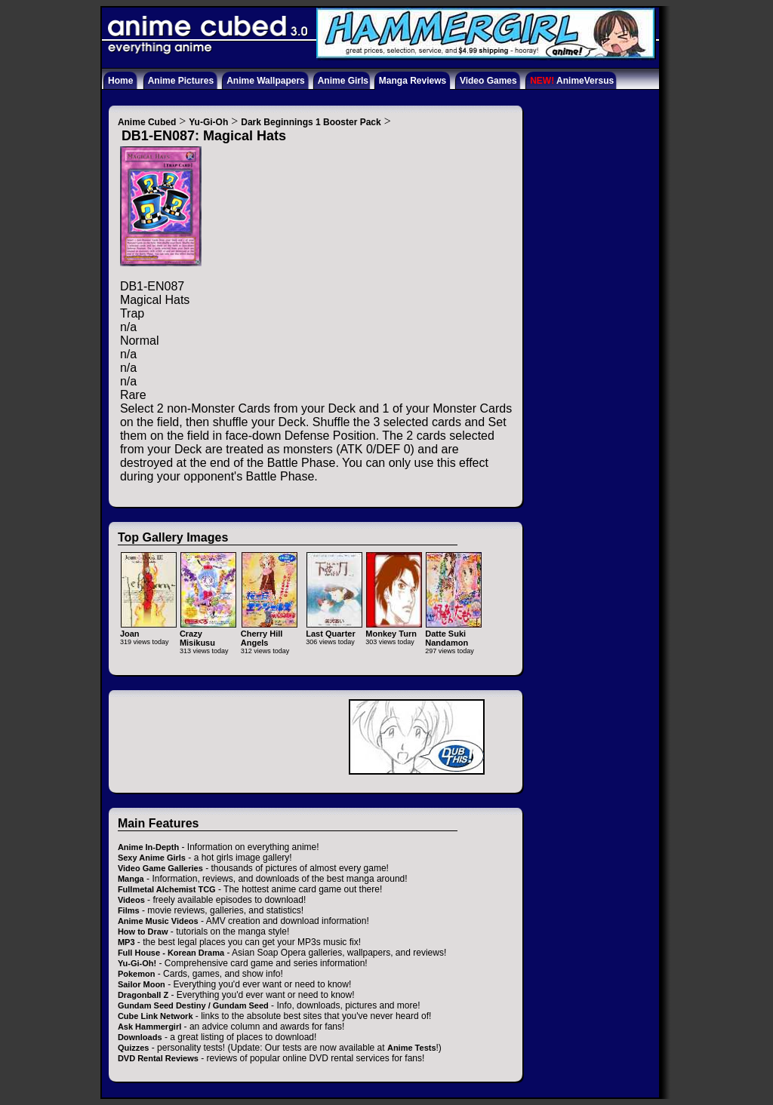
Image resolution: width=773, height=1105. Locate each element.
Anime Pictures (181, 80)
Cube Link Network (155, 1016)
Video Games (488, 80)
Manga (131, 878)
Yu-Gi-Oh (208, 122)
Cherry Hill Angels (269, 633)
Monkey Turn (393, 628)
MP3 (126, 942)
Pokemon (137, 973)
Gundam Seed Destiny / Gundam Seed (193, 1005)
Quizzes (133, 1047)
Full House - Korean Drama (171, 952)
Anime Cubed (147, 122)
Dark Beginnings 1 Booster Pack (310, 122)
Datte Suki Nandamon (453, 633)
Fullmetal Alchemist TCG (167, 889)
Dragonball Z (143, 994)
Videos (131, 899)
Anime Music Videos (158, 920)
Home (120, 80)
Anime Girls (343, 80)
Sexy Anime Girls (152, 857)
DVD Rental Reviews (158, 1058)
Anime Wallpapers (265, 80)
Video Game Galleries (160, 868)
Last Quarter (334, 628)
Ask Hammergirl (149, 1026)
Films (129, 910)
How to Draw (143, 931)
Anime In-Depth (148, 847)
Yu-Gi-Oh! (137, 963)
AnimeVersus (572, 80)
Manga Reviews (412, 80)
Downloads (140, 1037)
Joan (148, 628)
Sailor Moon (141, 984)
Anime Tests (411, 1047)
